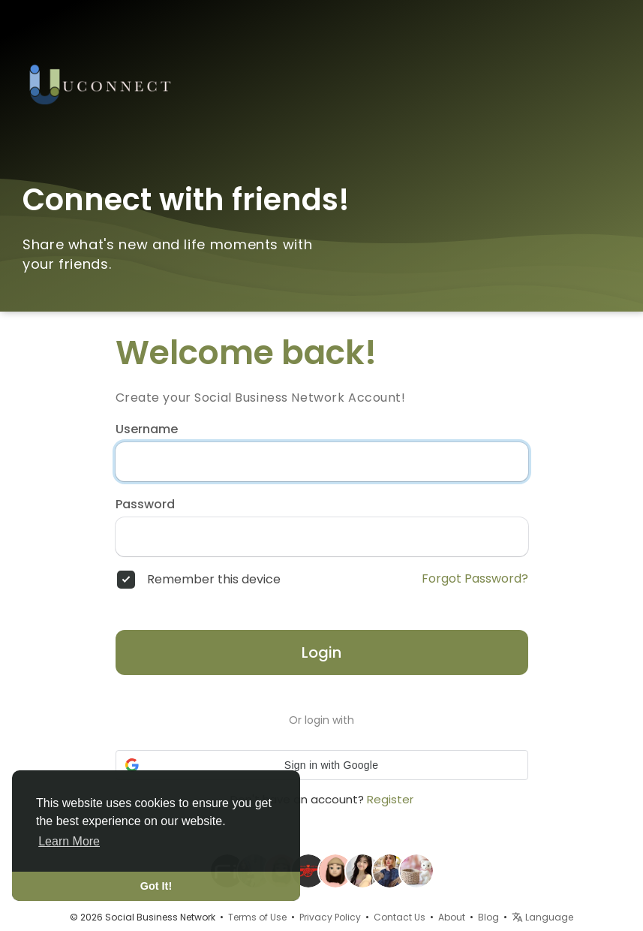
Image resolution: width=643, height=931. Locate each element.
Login (321, 652)
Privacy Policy (330, 917)
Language (542, 917)
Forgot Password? (475, 579)
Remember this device (214, 579)
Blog (488, 917)
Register (390, 799)
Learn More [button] (69, 841)
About (451, 917)
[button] (322, 765)
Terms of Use (257, 917)
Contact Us (399, 917)
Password (145, 504)
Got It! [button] (156, 886)
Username (147, 429)
